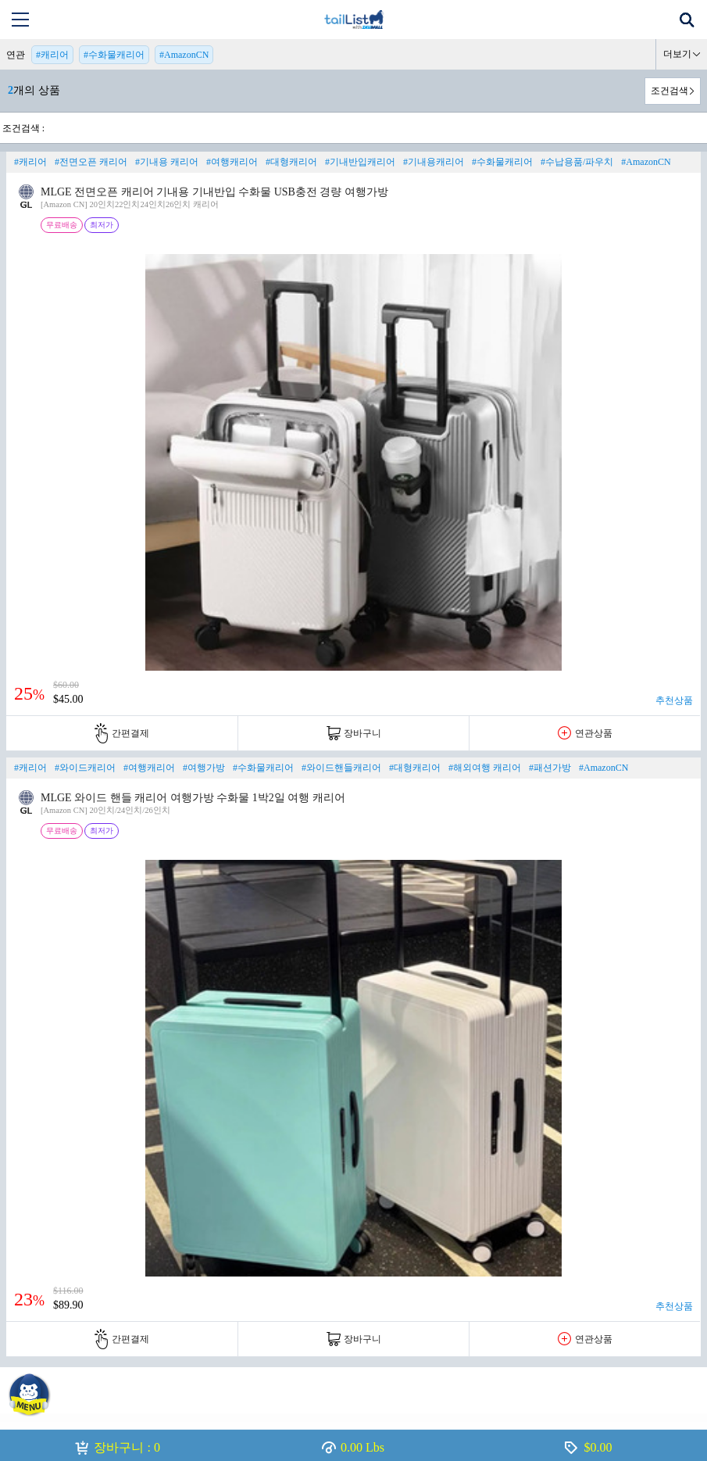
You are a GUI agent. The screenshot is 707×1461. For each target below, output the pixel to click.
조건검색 (669, 90)
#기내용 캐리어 (166, 161)
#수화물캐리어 (114, 54)
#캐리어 (52, 54)
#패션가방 (550, 767)
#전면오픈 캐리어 (91, 161)
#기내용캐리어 (433, 161)
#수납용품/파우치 (577, 161)
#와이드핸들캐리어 (341, 767)
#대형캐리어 (291, 161)
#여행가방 (204, 767)
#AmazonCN (184, 54)
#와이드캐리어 (85, 767)
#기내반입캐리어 (360, 161)
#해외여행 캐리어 (484, 767)
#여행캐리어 (232, 161)
